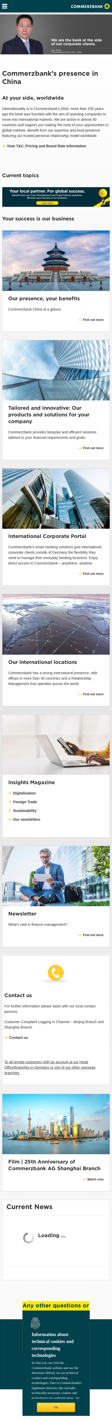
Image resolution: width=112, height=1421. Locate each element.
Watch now (95, 1179)
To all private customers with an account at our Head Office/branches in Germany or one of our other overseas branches (50, 1067)
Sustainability (25, 811)
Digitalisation (24, 793)
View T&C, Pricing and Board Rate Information (46, 146)
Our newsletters (26, 819)
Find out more (93, 574)
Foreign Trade (25, 802)
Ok (56, 1407)
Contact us (18, 1037)
